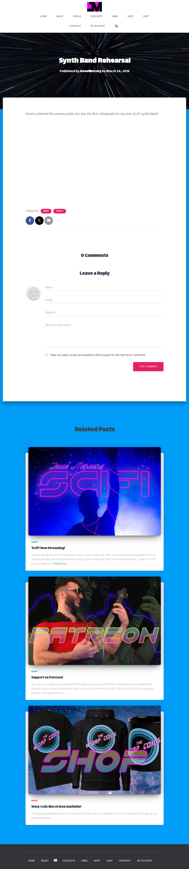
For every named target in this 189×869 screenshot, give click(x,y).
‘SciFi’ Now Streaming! (48, 548)
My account (98, 26)
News (46, 211)
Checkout (75, 26)
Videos (59, 211)
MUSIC (59, 16)
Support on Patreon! (47, 678)
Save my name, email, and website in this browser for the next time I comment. (98, 355)
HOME (43, 16)
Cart (146, 16)
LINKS (115, 16)
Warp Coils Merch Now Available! (56, 807)
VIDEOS (77, 16)
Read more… (60, 563)
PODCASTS (96, 16)
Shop (130, 16)
